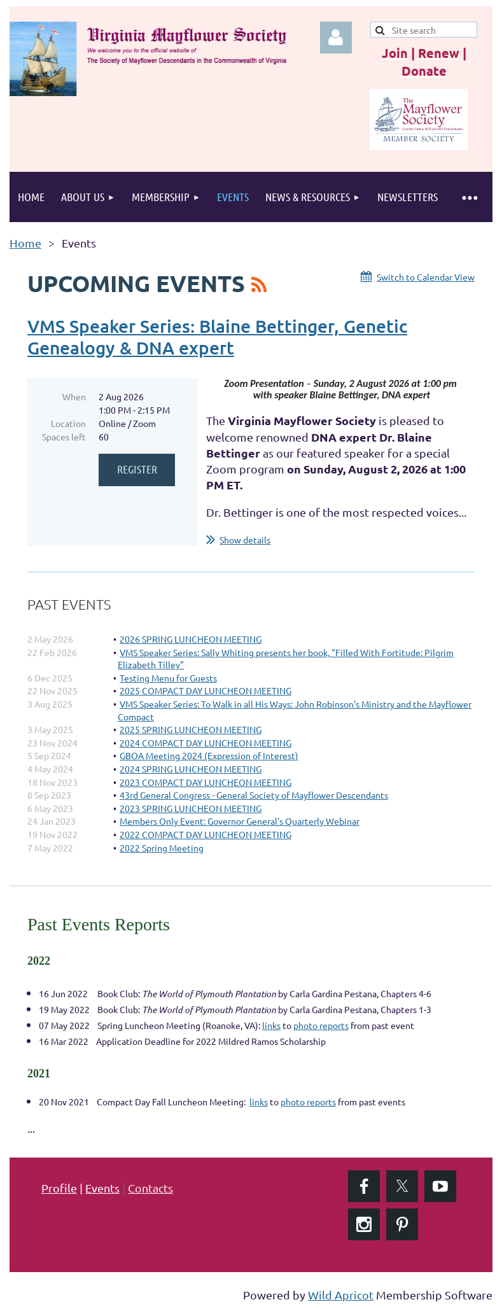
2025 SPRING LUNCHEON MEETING (190, 729)
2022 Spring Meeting (162, 847)
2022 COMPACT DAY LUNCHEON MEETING (205, 834)
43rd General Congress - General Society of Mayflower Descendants (254, 795)
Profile (59, 1187)
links (271, 1025)
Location (68, 423)
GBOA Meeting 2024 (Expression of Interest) (209, 755)
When (74, 396)
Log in (336, 37)
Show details (245, 539)
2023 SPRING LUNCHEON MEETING (190, 808)
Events (102, 1187)
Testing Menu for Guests (168, 677)
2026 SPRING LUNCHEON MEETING (190, 639)
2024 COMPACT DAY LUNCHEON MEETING (205, 742)
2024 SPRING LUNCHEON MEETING (190, 768)
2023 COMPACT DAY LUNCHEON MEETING (205, 782)
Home (25, 242)
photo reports (321, 1025)
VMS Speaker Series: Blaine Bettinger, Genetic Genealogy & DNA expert (217, 336)
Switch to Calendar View (426, 277)
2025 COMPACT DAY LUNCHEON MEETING (205, 690)
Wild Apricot (340, 1294)
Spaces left (64, 436)
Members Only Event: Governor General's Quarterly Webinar (239, 821)
